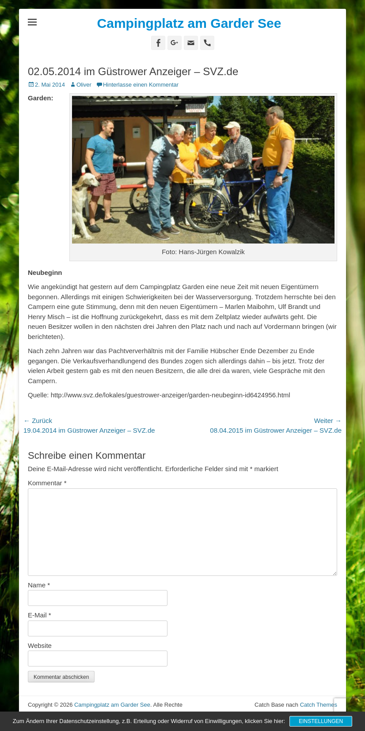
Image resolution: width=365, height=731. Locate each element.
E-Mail (39, 615)
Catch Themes (318, 704)
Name (39, 585)
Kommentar (47, 483)
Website (40, 645)
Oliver (83, 84)
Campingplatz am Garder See (189, 23)
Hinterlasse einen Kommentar (141, 84)
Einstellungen (321, 721)
